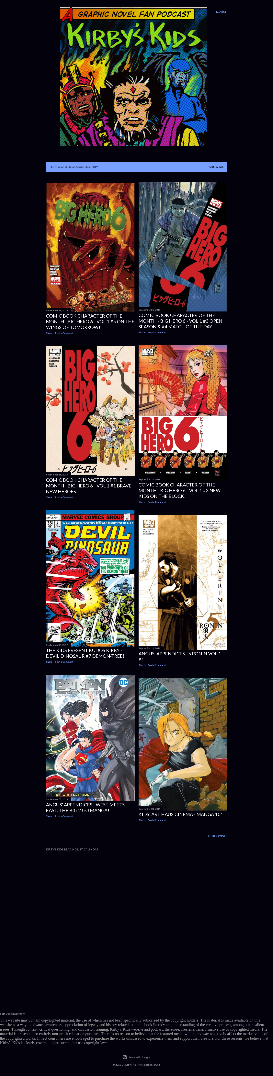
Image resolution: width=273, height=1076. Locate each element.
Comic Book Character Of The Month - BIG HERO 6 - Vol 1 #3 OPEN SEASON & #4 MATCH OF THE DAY (180, 320)
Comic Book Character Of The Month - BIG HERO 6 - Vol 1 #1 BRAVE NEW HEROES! (88, 485)
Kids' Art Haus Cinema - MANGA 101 (181, 814)
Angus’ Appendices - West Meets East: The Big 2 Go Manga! (85, 807)
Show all (216, 167)
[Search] (221, 12)
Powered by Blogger (136, 1057)
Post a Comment (64, 333)
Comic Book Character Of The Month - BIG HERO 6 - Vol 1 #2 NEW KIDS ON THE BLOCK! (180, 490)
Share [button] (49, 333)
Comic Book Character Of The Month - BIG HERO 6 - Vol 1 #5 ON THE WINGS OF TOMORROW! (90, 321)
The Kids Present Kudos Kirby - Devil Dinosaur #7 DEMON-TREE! (85, 653)
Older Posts (217, 836)
